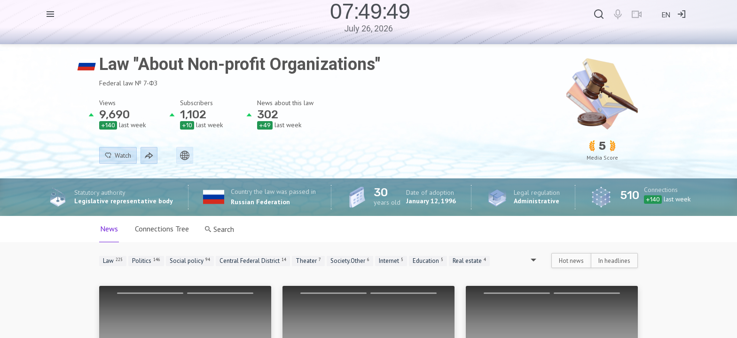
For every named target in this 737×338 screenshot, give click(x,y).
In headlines (614, 261)
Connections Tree (162, 228)
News (109, 228)
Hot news (571, 261)
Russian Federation (260, 202)
